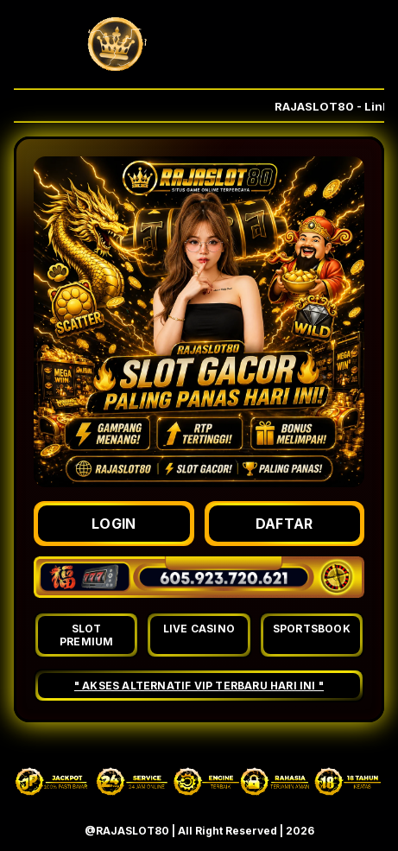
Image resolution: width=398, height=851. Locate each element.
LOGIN (114, 523)
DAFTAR (284, 523)
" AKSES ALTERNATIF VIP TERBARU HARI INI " (199, 685)
